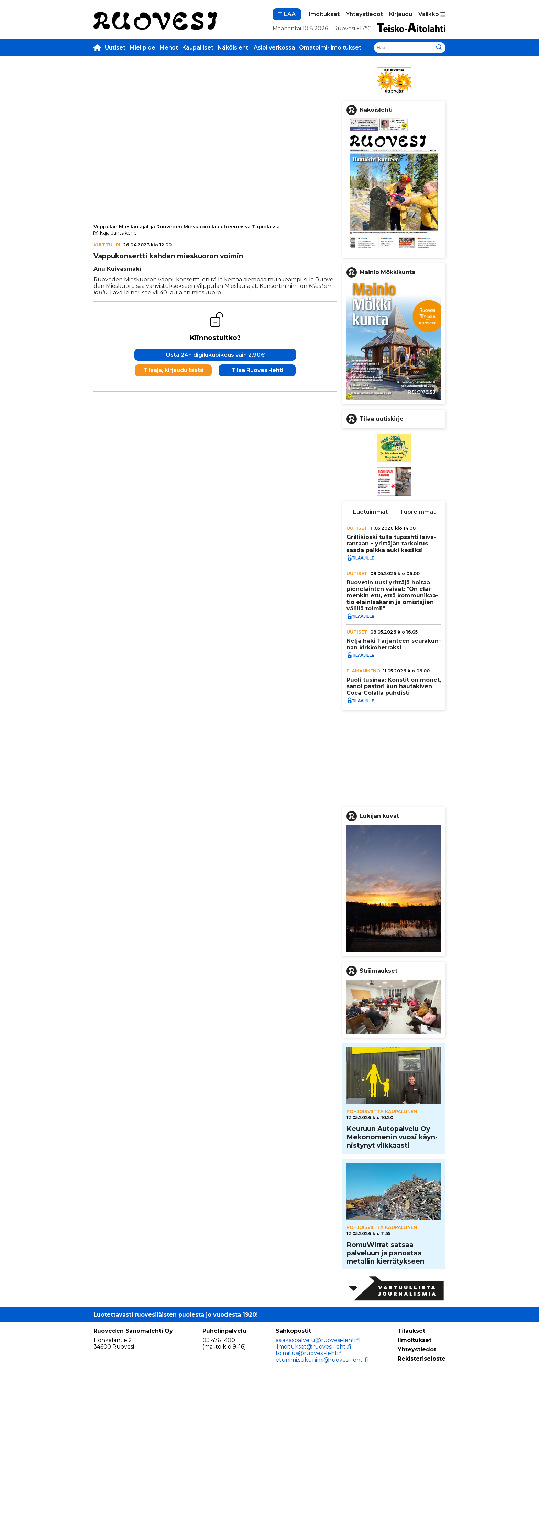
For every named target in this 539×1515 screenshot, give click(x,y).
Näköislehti (234, 151)
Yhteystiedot (364, 117)
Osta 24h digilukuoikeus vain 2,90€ (215, 561)
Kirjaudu (400, 117)
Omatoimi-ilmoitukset (330, 151)
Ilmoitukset (323, 117)
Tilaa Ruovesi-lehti (257, 576)
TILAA (287, 117)
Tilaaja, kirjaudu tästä (173, 576)
